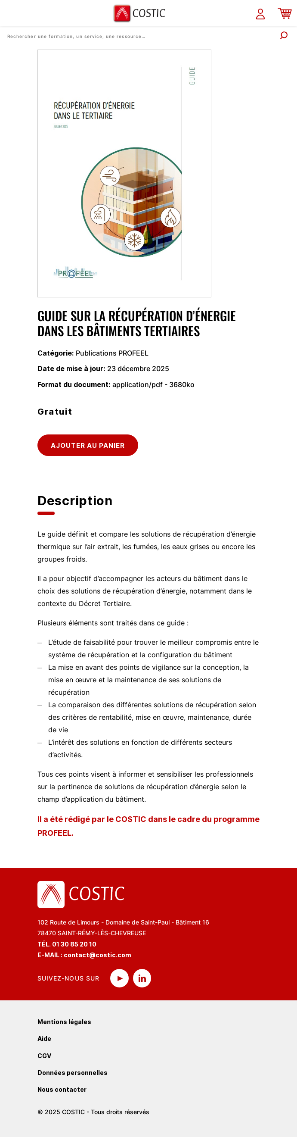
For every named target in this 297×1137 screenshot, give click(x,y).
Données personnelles (72, 1072)
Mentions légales (64, 1021)
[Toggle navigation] (11, 12)
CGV (44, 1055)
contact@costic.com (97, 955)
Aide (44, 1038)
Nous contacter (62, 1089)
